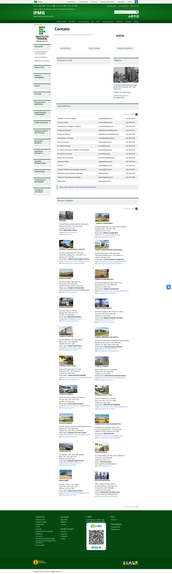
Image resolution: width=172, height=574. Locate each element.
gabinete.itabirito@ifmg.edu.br (73, 348)
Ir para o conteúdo (39, 5)
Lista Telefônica (65, 48)
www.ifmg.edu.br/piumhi (69, 292)
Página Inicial (48, 24)
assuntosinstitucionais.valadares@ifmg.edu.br (113, 261)
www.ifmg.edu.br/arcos (105, 466)
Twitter (137, 16)
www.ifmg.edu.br (67, 234)
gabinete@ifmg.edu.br (120, 96)
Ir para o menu (50, 5)
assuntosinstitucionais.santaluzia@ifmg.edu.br (113, 407)
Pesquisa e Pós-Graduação (44, 531)
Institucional (40, 524)
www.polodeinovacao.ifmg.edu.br (108, 496)
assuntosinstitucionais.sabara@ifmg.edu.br (112, 378)
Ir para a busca (61, 5)
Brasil (40, 2)
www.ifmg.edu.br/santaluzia (106, 409)
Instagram (135, 16)
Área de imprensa (107, 21)
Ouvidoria (128, 21)
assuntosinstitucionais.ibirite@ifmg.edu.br (76, 493)
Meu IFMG (72, 21)
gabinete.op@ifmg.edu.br (107, 320)
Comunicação (40, 545)
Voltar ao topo (129, 114)
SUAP (97, 21)
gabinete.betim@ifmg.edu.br (72, 463)
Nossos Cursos (40, 520)
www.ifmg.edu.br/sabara (105, 380)
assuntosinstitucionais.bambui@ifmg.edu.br (77, 435)
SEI (92, 21)
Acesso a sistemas (83, 21)
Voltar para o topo (132, 507)
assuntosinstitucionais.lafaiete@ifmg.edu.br (77, 261)
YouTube (129, 16)
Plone (61, 571)
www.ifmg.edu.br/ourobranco (107, 293)
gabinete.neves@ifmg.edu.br (108, 349)
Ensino (38, 527)
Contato (136, 21)
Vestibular (39, 534)
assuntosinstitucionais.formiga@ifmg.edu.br (77, 406)
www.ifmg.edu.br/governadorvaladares (110, 263)
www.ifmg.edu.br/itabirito (70, 350)
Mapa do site (134, 6)
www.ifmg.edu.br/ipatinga (70, 321)
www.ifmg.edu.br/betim (69, 465)
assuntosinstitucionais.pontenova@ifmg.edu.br (78, 377)
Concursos (39, 536)
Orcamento (119, 21)
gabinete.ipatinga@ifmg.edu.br (73, 319)
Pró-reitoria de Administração (45, 538)
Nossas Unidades (94, 48)
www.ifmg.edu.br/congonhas (106, 237)
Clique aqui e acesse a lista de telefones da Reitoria (77, 187)
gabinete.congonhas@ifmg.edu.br (109, 235)
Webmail (63, 522)
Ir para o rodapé (72, 5)
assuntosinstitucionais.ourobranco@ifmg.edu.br (114, 291)
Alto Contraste (123, 6)
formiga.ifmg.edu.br (68, 408)
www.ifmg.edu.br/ (73, 263)
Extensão (39, 529)
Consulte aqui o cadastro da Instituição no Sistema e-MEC (95, 520)
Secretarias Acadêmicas (124, 48)
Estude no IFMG (61, 21)
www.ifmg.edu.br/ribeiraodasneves (108, 351)
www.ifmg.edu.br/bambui (69, 437)
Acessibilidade (111, 6)
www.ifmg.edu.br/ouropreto (106, 322)
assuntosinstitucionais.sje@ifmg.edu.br (111, 436)
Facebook (132, 16)
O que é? (114, 520)
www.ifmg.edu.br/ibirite (69, 495)
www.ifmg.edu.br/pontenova (70, 379)
